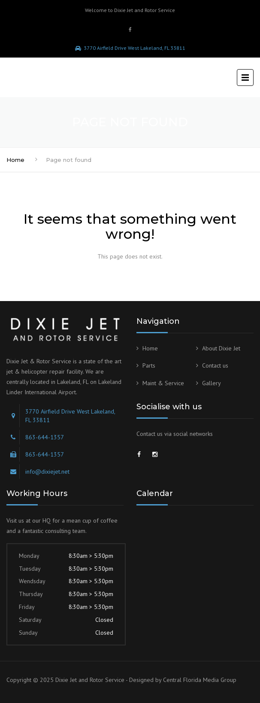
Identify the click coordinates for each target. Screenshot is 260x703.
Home (15, 159)
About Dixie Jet (221, 348)
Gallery (211, 383)
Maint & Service (163, 383)
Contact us (215, 365)
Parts (148, 365)
